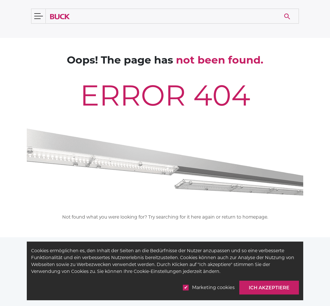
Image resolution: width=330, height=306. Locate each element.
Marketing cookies (209, 287)
